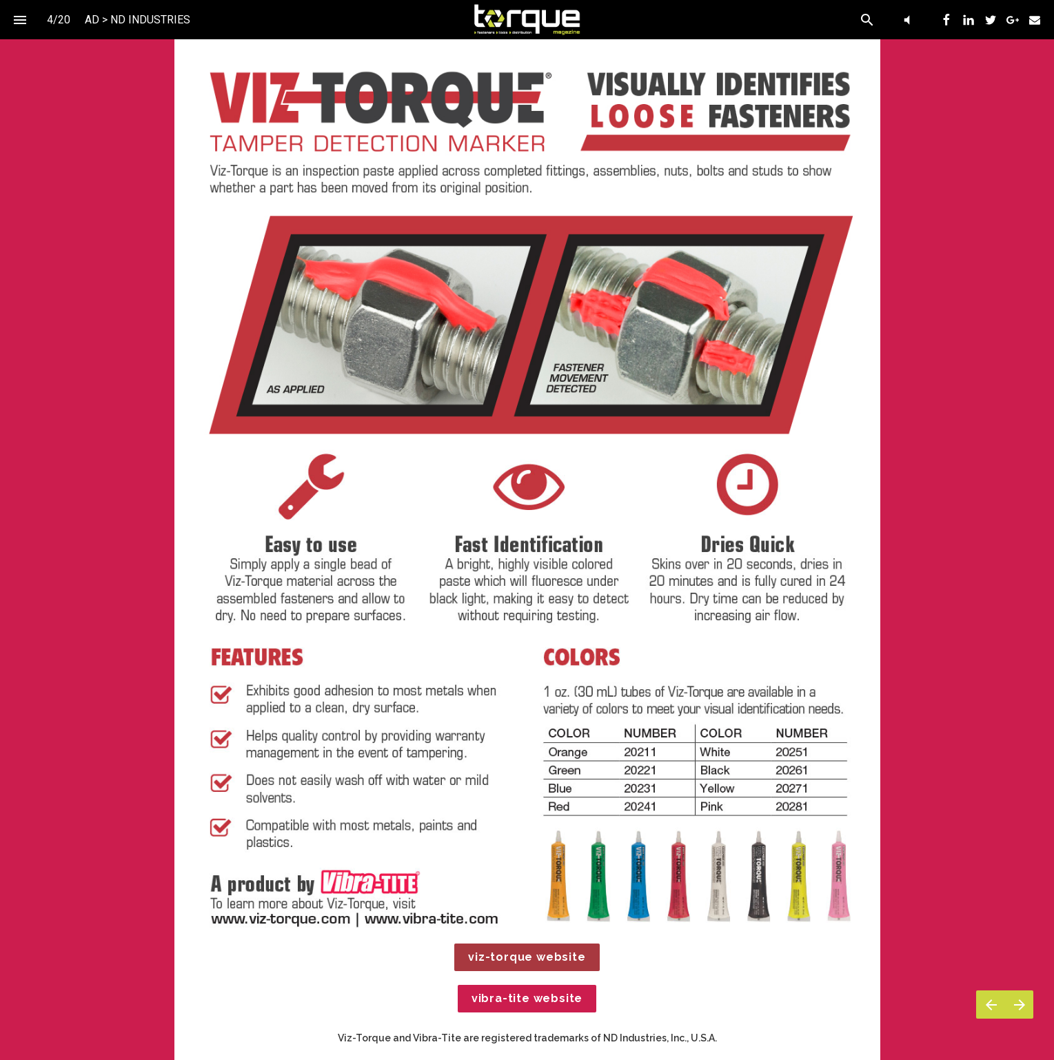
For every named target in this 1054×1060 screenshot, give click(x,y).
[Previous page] (990, 1004)
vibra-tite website (527, 998)
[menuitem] (946, 20)
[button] (527, 19)
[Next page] (1019, 1004)
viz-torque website (526, 957)
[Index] (19, 19)
